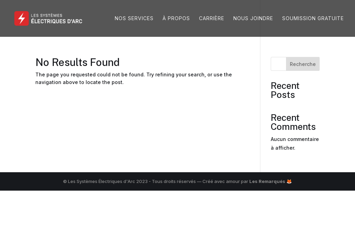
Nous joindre (253, 18)
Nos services (134, 18)
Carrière (211, 18)
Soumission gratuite (313, 18)
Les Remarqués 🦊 (270, 181)
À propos (176, 18)
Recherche (303, 64)
